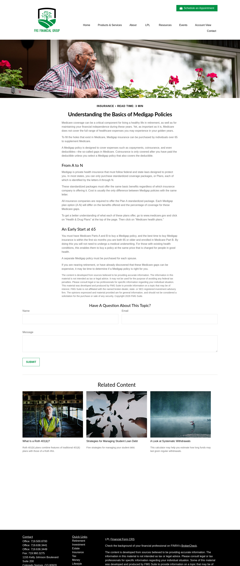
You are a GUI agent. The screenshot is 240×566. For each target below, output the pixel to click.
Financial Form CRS (122, 539)
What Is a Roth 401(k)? (36, 441)
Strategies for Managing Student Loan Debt (112, 441)
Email (125, 310)
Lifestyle (77, 563)
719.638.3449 (39, 549)
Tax (74, 556)
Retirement (78, 540)
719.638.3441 (39, 545)
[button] (87, 25)
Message (27, 332)
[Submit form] (31, 362)
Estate (76, 548)
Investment (78, 544)
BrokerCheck (189, 545)
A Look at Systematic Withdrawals (170, 441)
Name (26, 310)
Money (76, 560)
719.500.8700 (39, 541)
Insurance (78, 552)
